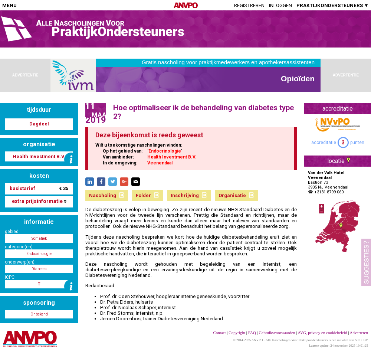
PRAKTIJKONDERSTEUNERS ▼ (332, 5)
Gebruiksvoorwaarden (277, 332)
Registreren (249, 5)
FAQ (252, 332)
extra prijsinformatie (39, 201)
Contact (219, 332)
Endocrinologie (164, 151)
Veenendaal (160, 163)
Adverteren (359, 332)
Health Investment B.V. (172, 157)
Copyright (237, 332)
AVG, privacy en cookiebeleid (322, 332)
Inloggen (280, 5)
